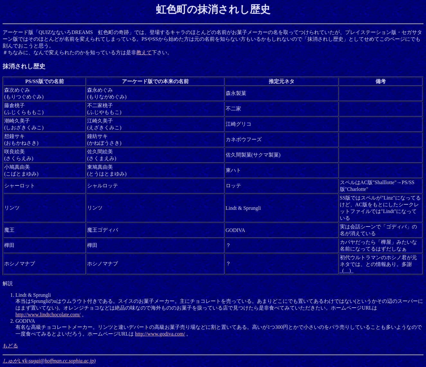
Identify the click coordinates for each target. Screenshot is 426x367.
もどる (10, 345)
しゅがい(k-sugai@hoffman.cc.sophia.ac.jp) (49, 360)
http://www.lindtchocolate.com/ (47, 314)
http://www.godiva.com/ (160, 334)
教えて (144, 52)
